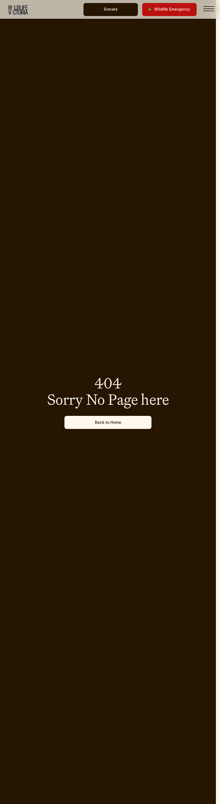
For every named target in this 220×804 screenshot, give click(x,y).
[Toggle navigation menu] (208, 8)
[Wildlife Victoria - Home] (18, 10)
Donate (111, 9)
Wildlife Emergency (169, 9)
